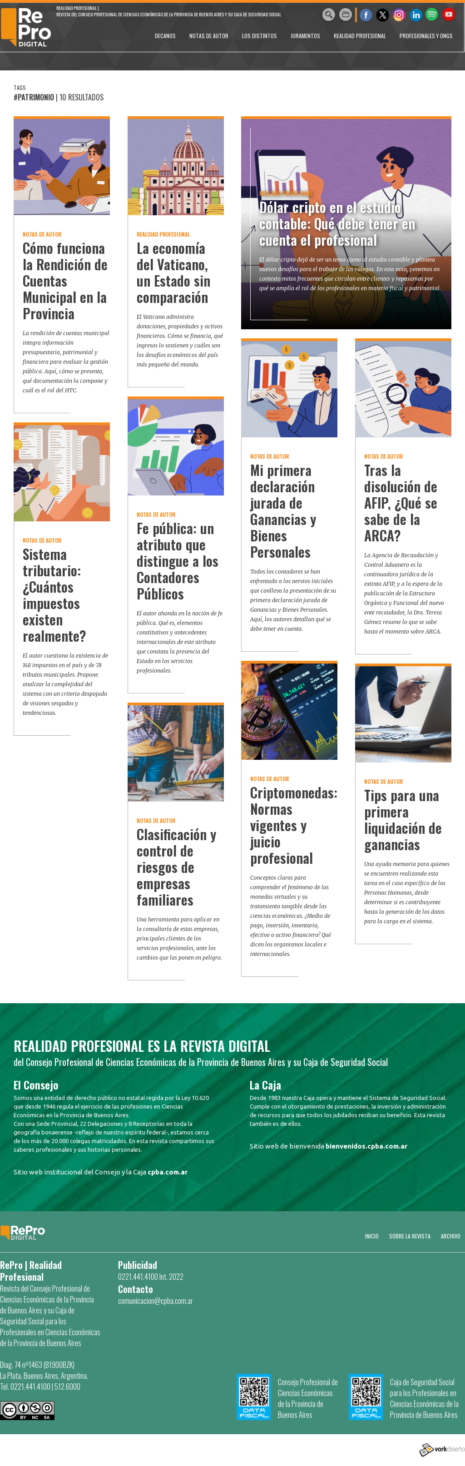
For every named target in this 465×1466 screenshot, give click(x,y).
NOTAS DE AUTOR (208, 36)
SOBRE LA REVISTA (409, 1236)
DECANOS (165, 36)
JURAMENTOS (305, 36)
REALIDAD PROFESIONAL (360, 36)
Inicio (372, 1236)
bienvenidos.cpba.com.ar (366, 1146)
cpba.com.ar (168, 1172)
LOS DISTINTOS (259, 36)
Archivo (450, 1236)
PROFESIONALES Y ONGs (426, 36)
